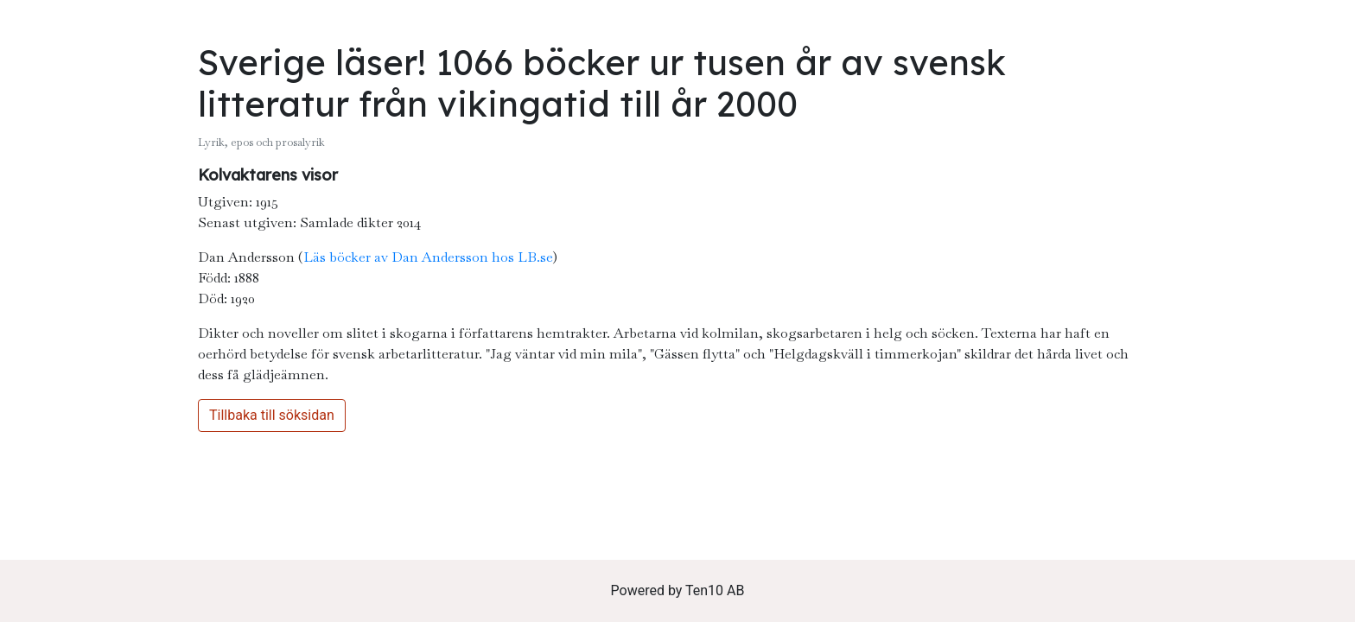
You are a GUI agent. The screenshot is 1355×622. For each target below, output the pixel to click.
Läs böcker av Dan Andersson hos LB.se (427, 257)
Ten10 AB (714, 590)
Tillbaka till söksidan (271, 415)
